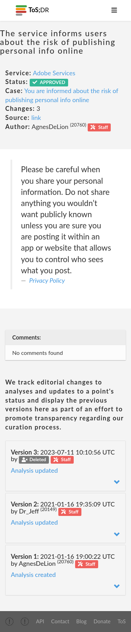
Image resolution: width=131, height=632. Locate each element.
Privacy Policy (47, 280)
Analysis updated (34, 470)
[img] (9, 621)
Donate (102, 621)
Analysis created (33, 574)
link (36, 117)
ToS (122, 621)
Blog (81, 621)
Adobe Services (54, 73)
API (40, 621)
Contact (60, 621)
